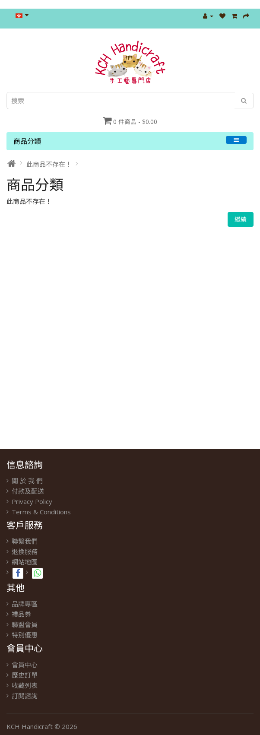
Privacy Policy (32, 501)
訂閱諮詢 (25, 695)
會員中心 (25, 664)
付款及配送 (28, 491)
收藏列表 (25, 685)
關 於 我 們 (27, 480)
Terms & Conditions (41, 511)
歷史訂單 (25, 675)
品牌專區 (25, 603)
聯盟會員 (25, 624)
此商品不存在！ (49, 164)
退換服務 (25, 551)
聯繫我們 (25, 541)
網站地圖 (25, 562)
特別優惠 (25, 634)
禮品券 (21, 614)
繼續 (241, 219)
